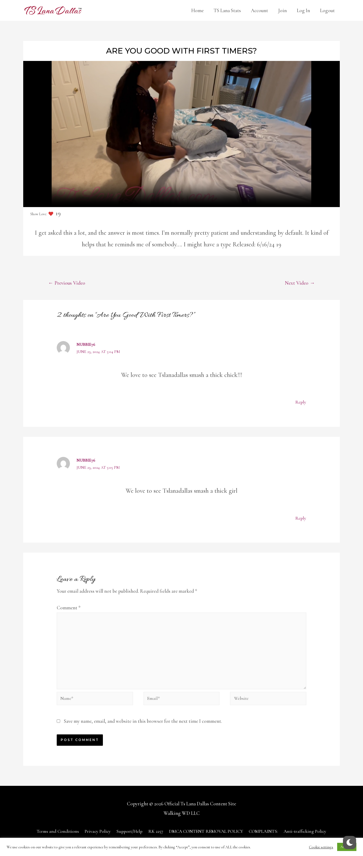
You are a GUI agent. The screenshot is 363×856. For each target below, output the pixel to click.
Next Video (298, 283)
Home (197, 10)
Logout (327, 10)
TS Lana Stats (227, 10)
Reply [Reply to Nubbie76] (300, 403)
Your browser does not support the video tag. (181, 134)
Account (259, 10)
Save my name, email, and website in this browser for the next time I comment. (143, 728)
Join (282, 10)
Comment (69, 608)
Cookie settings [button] (321, 847)
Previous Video (68, 283)
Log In (303, 10)
